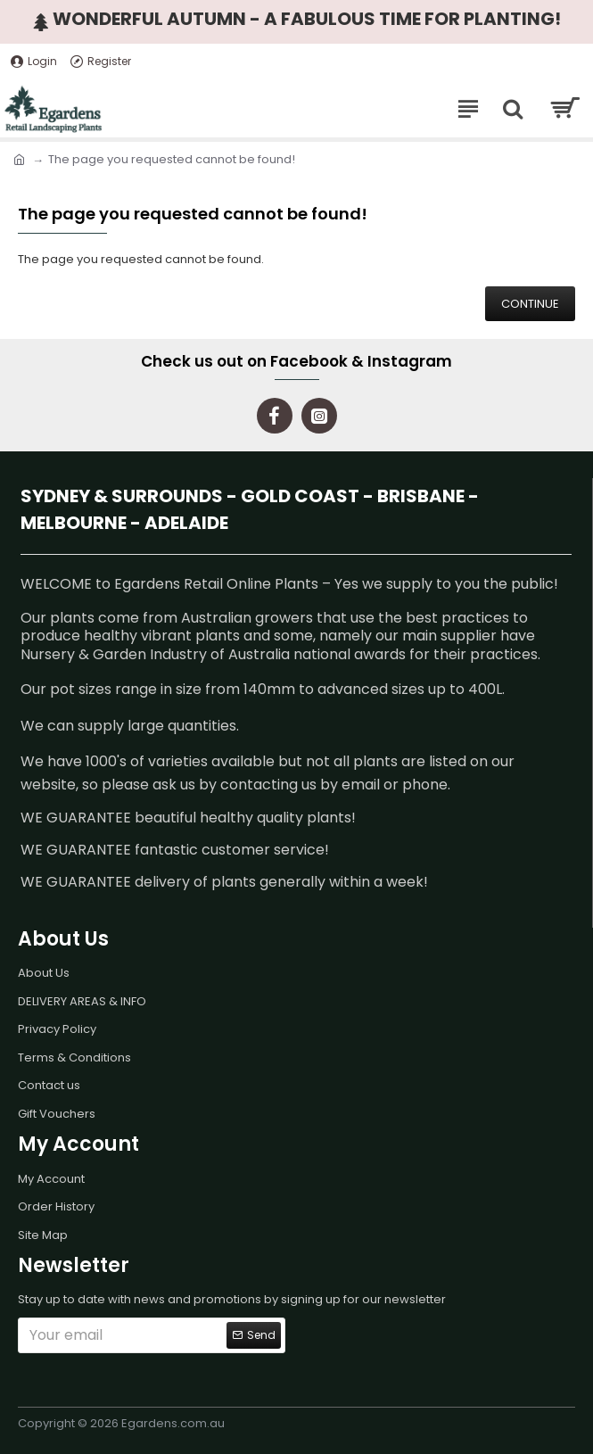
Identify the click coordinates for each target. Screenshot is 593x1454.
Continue (530, 303)
